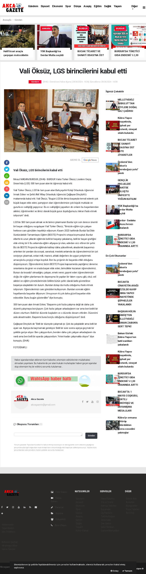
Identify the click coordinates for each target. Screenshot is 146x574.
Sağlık (107, 6)
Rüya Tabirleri (132, 509)
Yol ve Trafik (107, 502)
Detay (115, 571)
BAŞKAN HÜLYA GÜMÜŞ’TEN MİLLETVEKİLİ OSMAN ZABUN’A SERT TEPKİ (128, 319)
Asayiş (87, 6)
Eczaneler (106, 509)
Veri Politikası (8, 531)
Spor (68, 6)
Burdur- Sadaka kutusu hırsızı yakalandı (126, 224)
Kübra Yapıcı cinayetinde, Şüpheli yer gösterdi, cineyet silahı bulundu (127, 125)
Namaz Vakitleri (109, 505)
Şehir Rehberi (107, 527)
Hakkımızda (7, 524)
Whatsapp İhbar (9, 545)
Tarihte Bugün (108, 516)
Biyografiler (131, 505)
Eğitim (98, 6)
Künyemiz (58, 519)
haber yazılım (7, 570)
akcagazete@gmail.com (43, 404)
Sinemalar (106, 520)
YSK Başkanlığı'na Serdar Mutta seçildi (128, 209)
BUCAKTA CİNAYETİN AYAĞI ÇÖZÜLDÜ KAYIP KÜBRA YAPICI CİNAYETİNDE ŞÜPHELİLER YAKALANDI (128, 293)
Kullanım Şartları (10, 542)
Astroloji (130, 513)
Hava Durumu (107, 498)
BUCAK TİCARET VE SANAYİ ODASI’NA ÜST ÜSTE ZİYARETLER (127, 147)
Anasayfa (7, 20)
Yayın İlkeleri (8, 528)
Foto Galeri (59, 492)
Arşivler (57, 513)
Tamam (127, 571)
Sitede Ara (131, 498)
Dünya (77, 6)
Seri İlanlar (106, 523)
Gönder (91, 435)
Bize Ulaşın (58, 525)
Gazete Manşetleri (110, 530)
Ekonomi (57, 6)
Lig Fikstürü (106, 513)
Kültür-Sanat (82, 530)
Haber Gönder (9, 549)
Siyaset (45, 6)
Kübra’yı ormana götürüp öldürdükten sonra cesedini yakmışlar (127, 425)
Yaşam (118, 6)
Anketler (130, 502)
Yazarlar (57, 507)
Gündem (33, 6)
